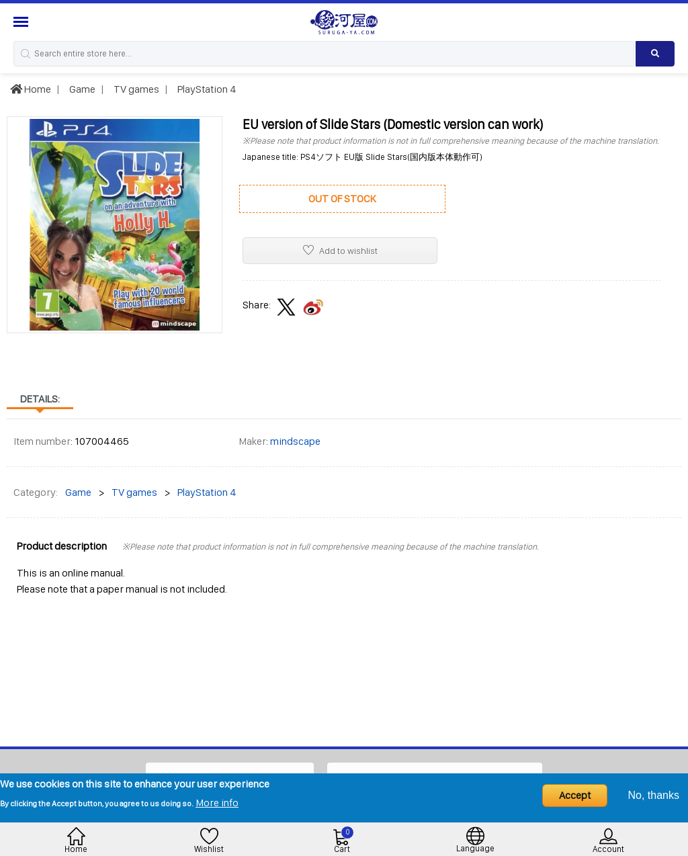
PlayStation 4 (205, 89)
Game (81, 89)
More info (217, 802)
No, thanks (653, 795)
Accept (575, 795)
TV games (135, 89)
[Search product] (655, 54)
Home (30, 89)
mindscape (295, 441)
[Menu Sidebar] (22, 22)
